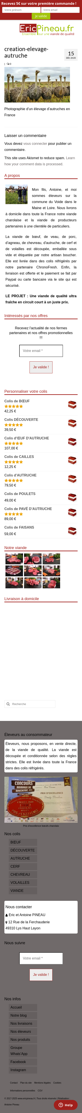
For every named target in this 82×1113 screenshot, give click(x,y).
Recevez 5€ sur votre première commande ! (38, 3)
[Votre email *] (41, 351)
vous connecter (35, 143)
